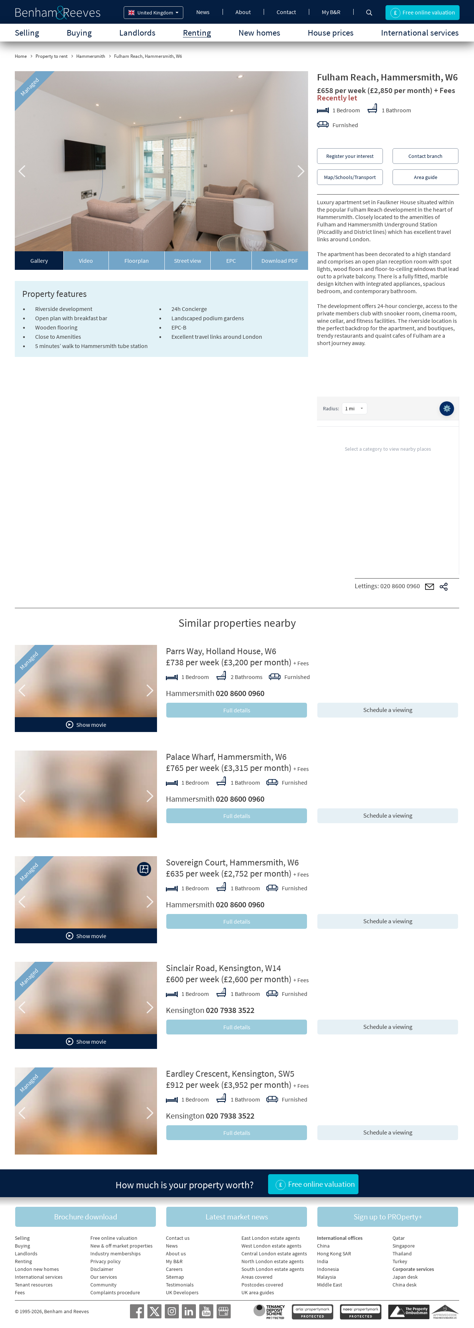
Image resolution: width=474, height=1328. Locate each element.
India (322, 1260)
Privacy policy (105, 1260)
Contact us (178, 1237)
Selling (27, 32)
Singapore (404, 1245)
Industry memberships (115, 1252)
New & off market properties (121, 1245)
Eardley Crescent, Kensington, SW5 (230, 1073)
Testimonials (180, 1284)
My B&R (331, 12)
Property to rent (51, 56)
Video (86, 260)
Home (21, 56)
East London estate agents (270, 1237)
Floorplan (136, 260)
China (323, 1245)
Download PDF (279, 260)
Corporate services (413, 1268)
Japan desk (405, 1276)
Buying (79, 32)
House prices (331, 32)
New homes (259, 32)
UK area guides (257, 1291)
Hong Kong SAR (334, 1252)
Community (103, 1284)
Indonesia (328, 1268)
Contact (286, 12)
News (203, 12)
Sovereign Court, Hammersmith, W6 (232, 862)
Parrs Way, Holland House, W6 (221, 651)
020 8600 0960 (400, 586)
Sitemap (175, 1276)
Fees (20, 1291)
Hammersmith (90, 56)
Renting (197, 32)
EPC (231, 260)
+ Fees (444, 90)
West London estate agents (271, 1245)
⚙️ (447, 408)
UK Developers (182, 1291)
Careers (174, 1268)
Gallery (39, 260)
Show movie (86, 724)
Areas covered (257, 1276)
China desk (405, 1284)
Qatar (399, 1237)
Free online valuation (113, 1237)
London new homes (37, 1268)
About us (176, 1252)
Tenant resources (34, 1284)
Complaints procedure (115, 1291)
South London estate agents (272, 1268)
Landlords (137, 32)
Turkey (400, 1260)
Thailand (402, 1252)
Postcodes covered (262, 1284)
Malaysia (326, 1276)
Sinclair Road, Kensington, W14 (223, 968)
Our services (103, 1276)
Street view (187, 260)
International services (420, 32)
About (243, 12)
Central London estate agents (274, 1252)
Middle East (329, 1284)
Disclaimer (101, 1268)
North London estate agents (272, 1260)
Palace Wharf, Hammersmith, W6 (226, 756)
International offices (340, 1237)
